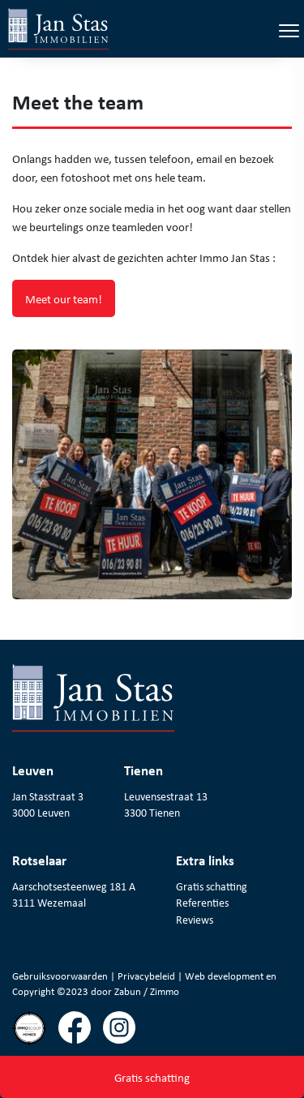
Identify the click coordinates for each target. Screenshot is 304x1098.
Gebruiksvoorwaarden (61, 976)
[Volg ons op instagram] (125, 1034)
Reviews (194, 919)
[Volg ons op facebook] (80, 1034)
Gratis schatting (211, 886)
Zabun (127, 991)
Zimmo (164, 991)
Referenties (202, 902)
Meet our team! (63, 298)
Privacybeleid (148, 976)
